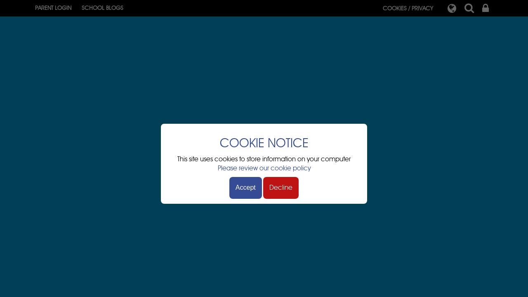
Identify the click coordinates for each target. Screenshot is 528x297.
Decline (280, 187)
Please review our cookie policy (264, 168)
